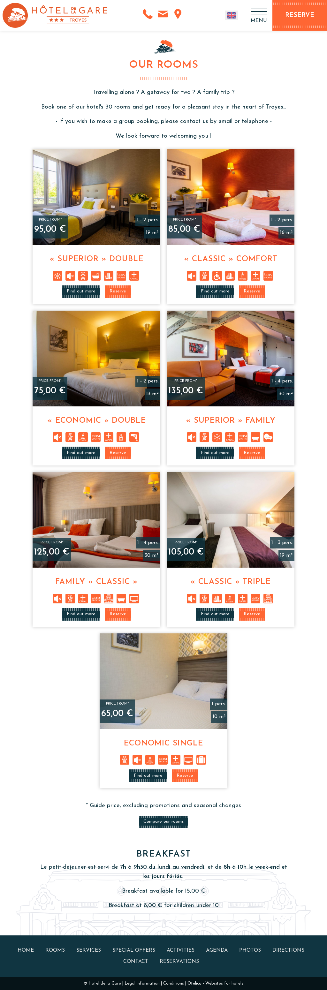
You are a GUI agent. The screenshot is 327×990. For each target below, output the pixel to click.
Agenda (217, 950)
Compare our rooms (163, 821)
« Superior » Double (96, 259)
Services (88, 950)
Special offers (133, 950)
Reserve (118, 291)
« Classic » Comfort (231, 259)
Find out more (81, 291)
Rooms (55, 950)
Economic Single (163, 743)
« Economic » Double (96, 421)
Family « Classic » (96, 582)
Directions (288, 950)
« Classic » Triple (230, 582)
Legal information (142, 983)
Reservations (179, 961)
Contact (135, 961)
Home (26, 950)
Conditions (173, 983)
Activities (180, 950)
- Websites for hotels (215, 983)
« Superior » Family (231, 421)
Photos (250, 950)
